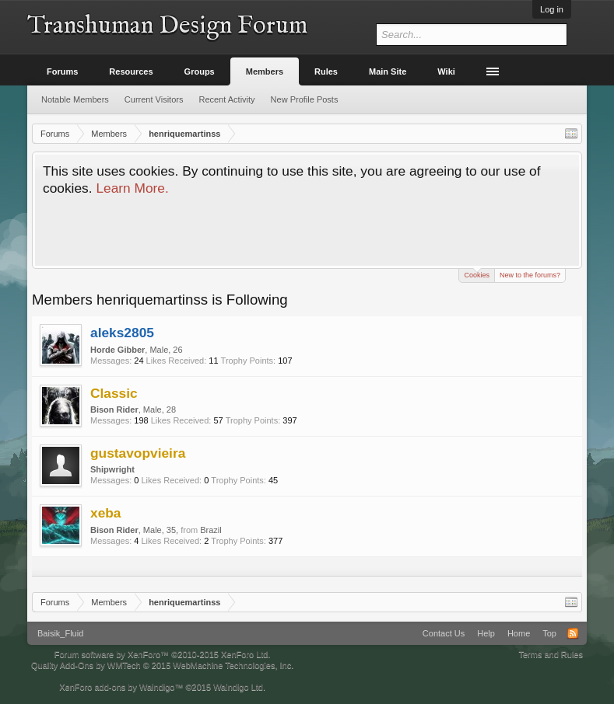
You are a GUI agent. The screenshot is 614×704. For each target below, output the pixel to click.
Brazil (211, 530)
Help (486, 633)
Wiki (446, 71)
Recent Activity (226, 99)
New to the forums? (530, 275)
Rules (326, 71)
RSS (573, 633)
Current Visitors (154, 99)
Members (264, 71)
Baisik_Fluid (60, 633)
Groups (199, 71)
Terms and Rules (550, 654)
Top (549, 633)
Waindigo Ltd (238, 687)
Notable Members (75, 99)
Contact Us (444, 633)
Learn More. (132, 188)
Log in (551, 9)
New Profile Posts (305, 99)
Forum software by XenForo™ (162, 654)
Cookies (476, 274)
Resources (131, 71)
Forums (62, 71)
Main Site (387, 71)
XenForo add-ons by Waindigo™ (121, 687)
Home (518, 633)
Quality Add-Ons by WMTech (162, 665)
